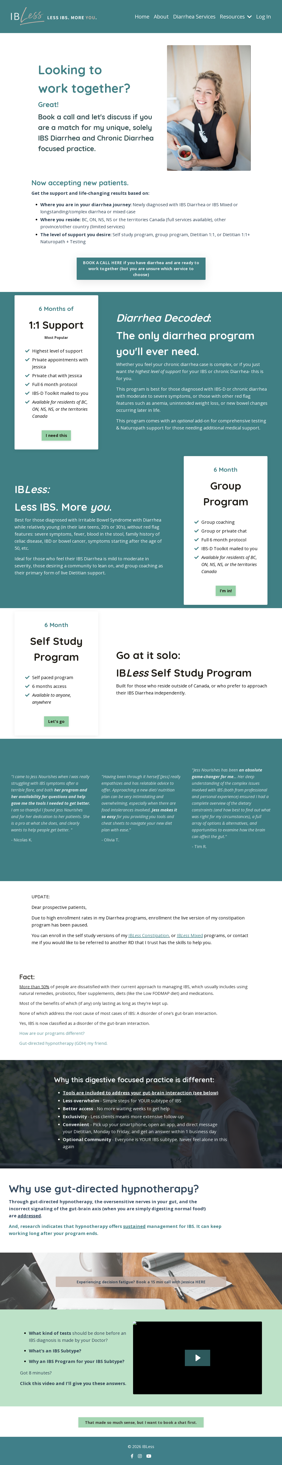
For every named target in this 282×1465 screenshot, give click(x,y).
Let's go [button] (56, 721)
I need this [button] (56, 435)
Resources (236, 16)
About (161, 16)
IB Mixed (190, 935)
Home (142, 16)
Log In (263, 16)
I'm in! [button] (226, 590)
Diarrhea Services (194, 16)
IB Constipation (148, 935)
